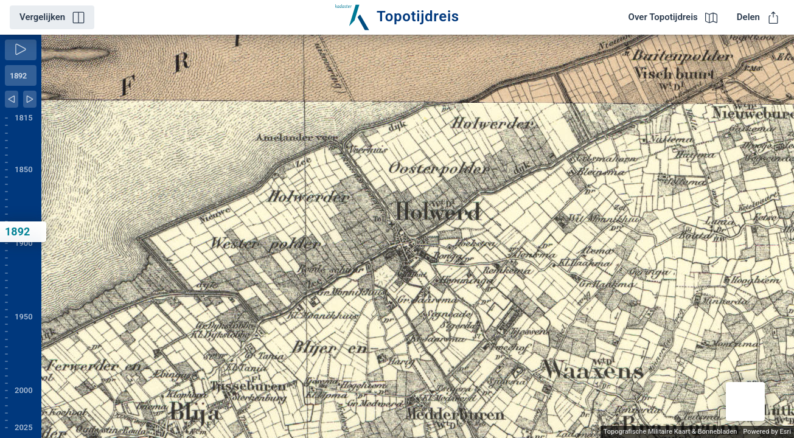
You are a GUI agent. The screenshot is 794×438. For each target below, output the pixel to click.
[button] (745, 401)
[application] (417, 236)
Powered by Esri (767, 432)
